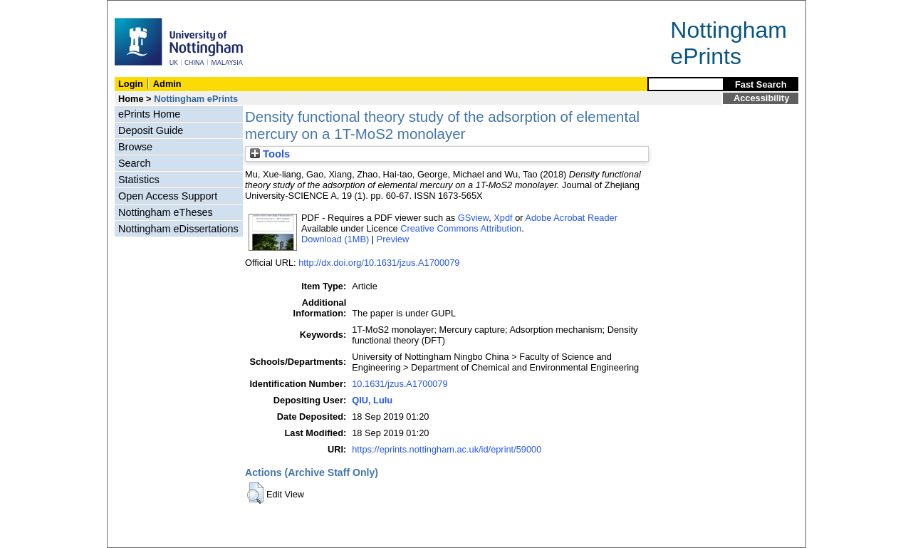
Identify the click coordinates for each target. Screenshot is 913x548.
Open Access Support (167, 196)
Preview (393, 239)
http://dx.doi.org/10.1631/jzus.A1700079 (378, 262)
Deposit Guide (150, 130)
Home (131, 98)
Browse (135, 146)
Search (134, 163)
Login (130, 83)
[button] (255, 493)
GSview (473, 217)
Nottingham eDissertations (178, 228)
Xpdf (503, 217)
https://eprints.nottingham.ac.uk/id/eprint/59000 (446, 449)
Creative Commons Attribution (460, 228)
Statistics (139, 179)
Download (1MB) (335, 239)
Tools (270, 154)
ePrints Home (149, 114)
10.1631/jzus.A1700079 (399, 383)
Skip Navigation (138, 8)
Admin (167, 83)
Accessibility (761, 98)
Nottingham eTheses (165, 212)
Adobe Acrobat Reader (571, 217)
